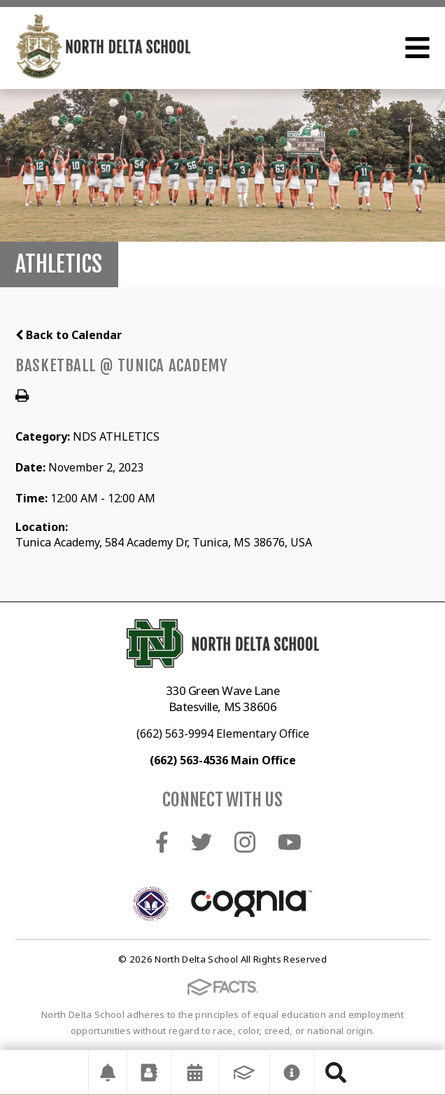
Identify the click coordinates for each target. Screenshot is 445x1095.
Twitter (201, 842)
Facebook (162, 842)
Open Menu (417, 47)
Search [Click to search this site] (335, 1072)
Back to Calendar (68, 335)
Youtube (290, 842)
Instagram (244, 842)
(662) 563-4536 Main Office (223, 760)
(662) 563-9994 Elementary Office (222, 733)
